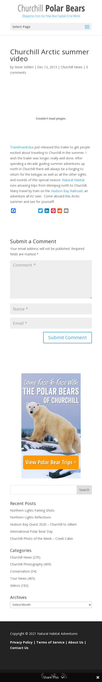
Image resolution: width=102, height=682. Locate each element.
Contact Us (19, 648)
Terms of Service (50, 642)
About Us (75, 642)
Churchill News (71, 67)
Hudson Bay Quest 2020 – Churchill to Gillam (43, 524)
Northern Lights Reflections (30, 517)
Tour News (18, 578)
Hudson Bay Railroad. (66, 191)
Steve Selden (24, 67)
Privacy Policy (21, 642)
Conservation (20, 571)
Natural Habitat (73, 180)
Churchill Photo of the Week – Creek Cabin (41, 538)
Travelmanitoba (22, 147)
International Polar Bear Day (31, 531)
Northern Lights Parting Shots (32, 510)
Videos (15, 585)
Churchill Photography (26, 564)
